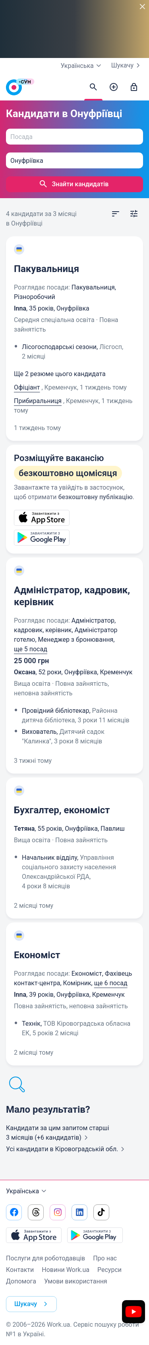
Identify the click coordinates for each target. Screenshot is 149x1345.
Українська (27, 1191)
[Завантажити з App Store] (34, 1235)
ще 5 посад (30, 649)
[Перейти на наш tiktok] (101, 1212)
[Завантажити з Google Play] (95, 1235)
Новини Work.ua (65, 1270)
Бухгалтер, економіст (62, 810)
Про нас (105, 1258)
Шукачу (127, 65)
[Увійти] (134, 87)
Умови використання (75, 1281)
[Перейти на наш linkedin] (79, 1212)
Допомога (21, 1281)
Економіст (37, 955)
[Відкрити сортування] (115, 214)
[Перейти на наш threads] (36, 1212)
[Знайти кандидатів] (93, 87)
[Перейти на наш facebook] (14, 1212)
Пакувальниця (46, 268)
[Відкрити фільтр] (134, 214)
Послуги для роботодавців (45, 1258)
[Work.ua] (14, 89)
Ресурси (109, 1270)
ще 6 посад (111, 983)
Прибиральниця (38, 401)
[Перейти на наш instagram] (58, 1212)
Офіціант (27, 387)
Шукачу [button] (32, 1304)
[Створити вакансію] (113, 87)
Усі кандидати (67, 1149)
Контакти (20, 1270)
